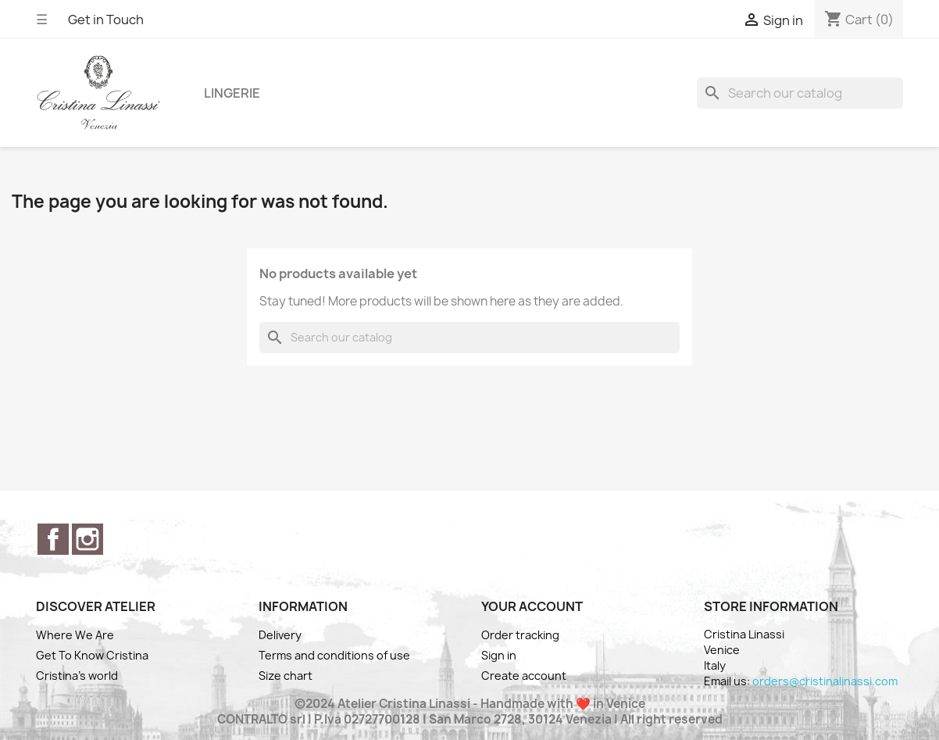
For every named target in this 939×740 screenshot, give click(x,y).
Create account (523, 675)
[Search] (800, 93)
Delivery (280, 634)
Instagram (87, 539)
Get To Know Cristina (92, 655)
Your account (532, 606)
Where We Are (75, 634)
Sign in (498, 655)
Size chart (285, 675)
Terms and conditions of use (334, 655)
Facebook (53, 539)
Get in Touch (106, 19)
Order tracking (520, 634)
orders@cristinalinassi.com (825, 681)
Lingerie (232, 93)
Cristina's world (77, 675)
